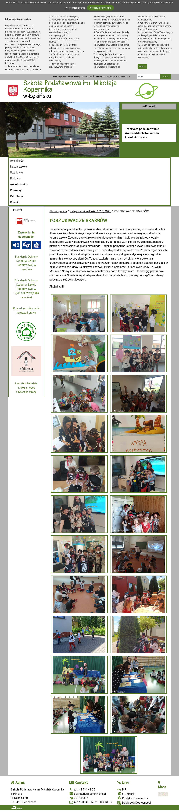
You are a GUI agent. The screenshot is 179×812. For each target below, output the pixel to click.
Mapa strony (74, 76)
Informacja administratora (118, 76)
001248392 (78, 798)
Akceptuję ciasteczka (100, 7)
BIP (122, 789)
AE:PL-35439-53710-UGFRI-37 (90, 802)
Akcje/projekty (19, 184)
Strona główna (59, 76)
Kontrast (100, 76)
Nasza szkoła (18, 166)
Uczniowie (16, 172)
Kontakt (14, 202)
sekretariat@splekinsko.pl (87, 793)
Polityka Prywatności (132, 798)
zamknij (142, 67)
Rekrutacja (16, 196)
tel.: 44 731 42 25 (82, 789)
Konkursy (16, 190)
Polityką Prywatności (84, 2)
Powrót (17, 210)
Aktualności (17, 160)
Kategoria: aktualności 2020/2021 (90, 211)
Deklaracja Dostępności (134, 803)
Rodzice (15, 178)
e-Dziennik (149, 106)
